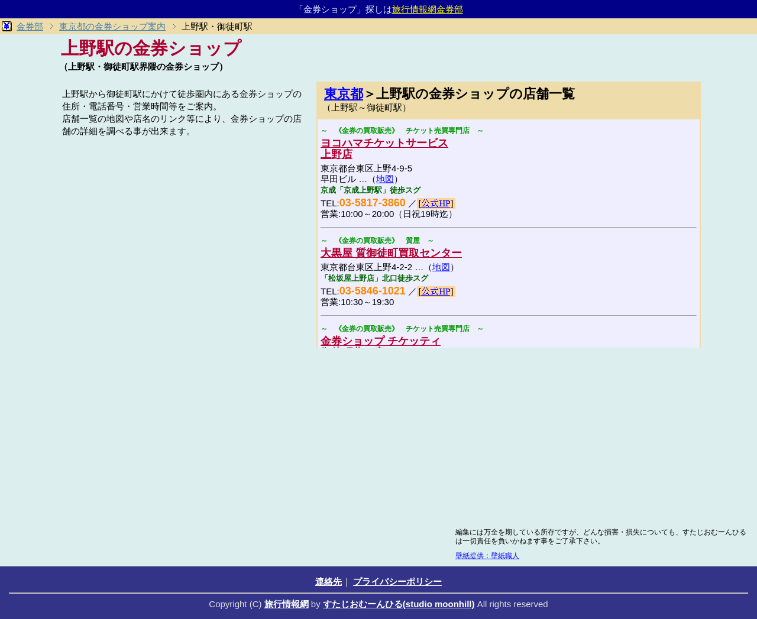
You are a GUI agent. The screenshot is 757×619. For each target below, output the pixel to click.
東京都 (343, 93)
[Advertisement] (183, 223)
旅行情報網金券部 (427, 9)
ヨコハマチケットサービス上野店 (384, 148)
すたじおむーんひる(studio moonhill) (399, 604)
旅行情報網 (286, 604)
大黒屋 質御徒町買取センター (391, 253)
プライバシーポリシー (397, 581)
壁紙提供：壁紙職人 (487, 556)
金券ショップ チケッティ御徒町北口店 (381, 346)
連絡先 (328, 581)
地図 (385, 179)
